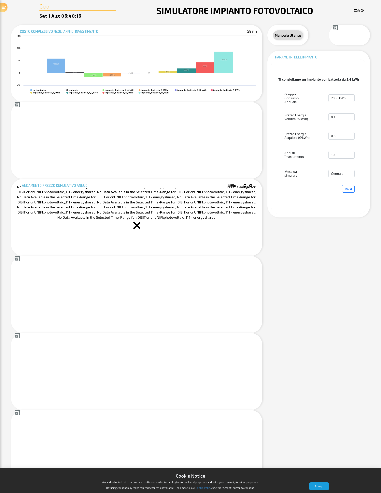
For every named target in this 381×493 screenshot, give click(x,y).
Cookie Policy (203, 487)
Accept (319, 486)
